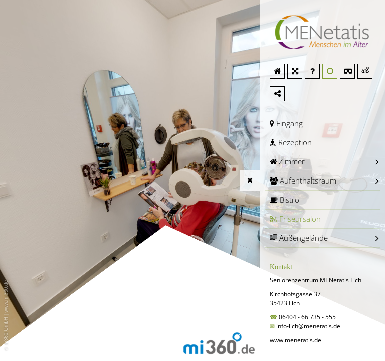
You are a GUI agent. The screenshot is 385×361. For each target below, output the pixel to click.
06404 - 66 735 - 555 (308, 317)
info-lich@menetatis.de (308, 326)
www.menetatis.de (295, 340)
